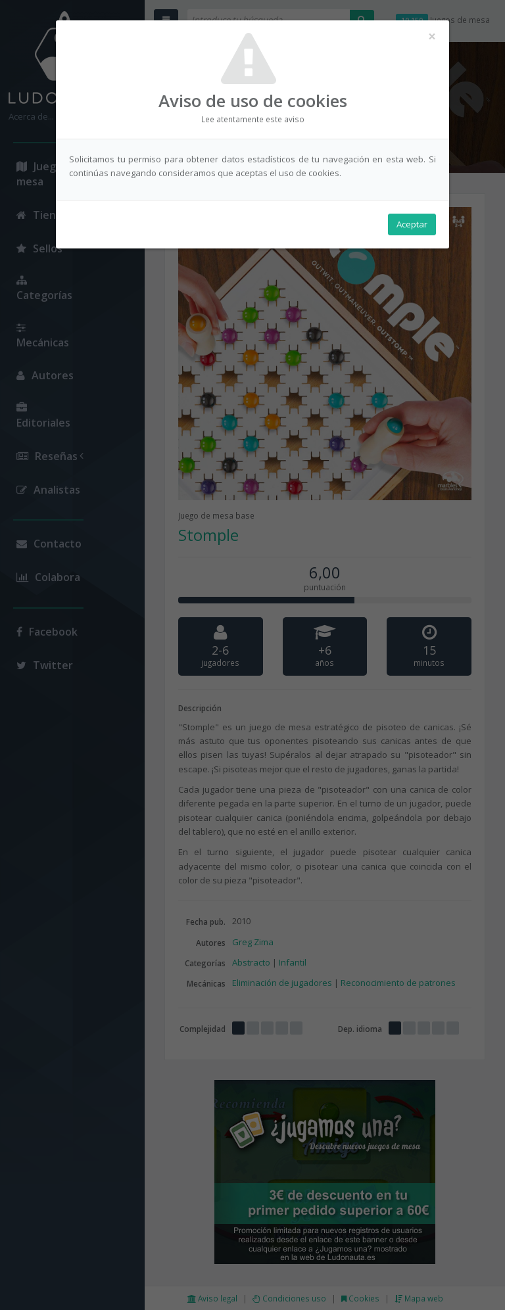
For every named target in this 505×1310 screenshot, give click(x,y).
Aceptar (412, 224)
